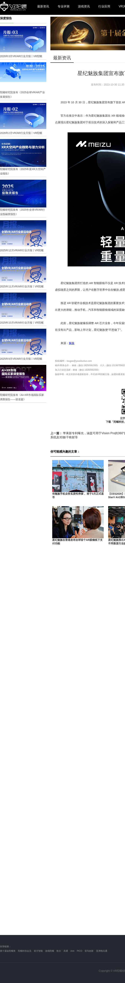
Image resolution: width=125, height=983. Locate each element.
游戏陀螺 (49, 951)
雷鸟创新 (89, 951)
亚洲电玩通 (101, 951)
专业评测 (63, 6)
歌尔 (58, 951)
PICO (79, 951)
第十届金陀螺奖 (8, 951)
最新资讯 (43, 6)
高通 (66, 951)
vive (72, 951)
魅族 (71, 343)
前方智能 (38, 951)
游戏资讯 (84, 6)
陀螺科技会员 (24, 951)
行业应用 (104, 6)
